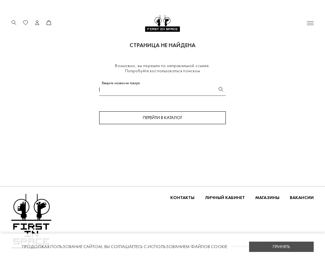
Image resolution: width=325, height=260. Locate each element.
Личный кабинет (225, 197)
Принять (281, 246)
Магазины (267, 197)
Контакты (182, 197)
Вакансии (302, 197)
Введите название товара (121, 83)
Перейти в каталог (162, 117)
